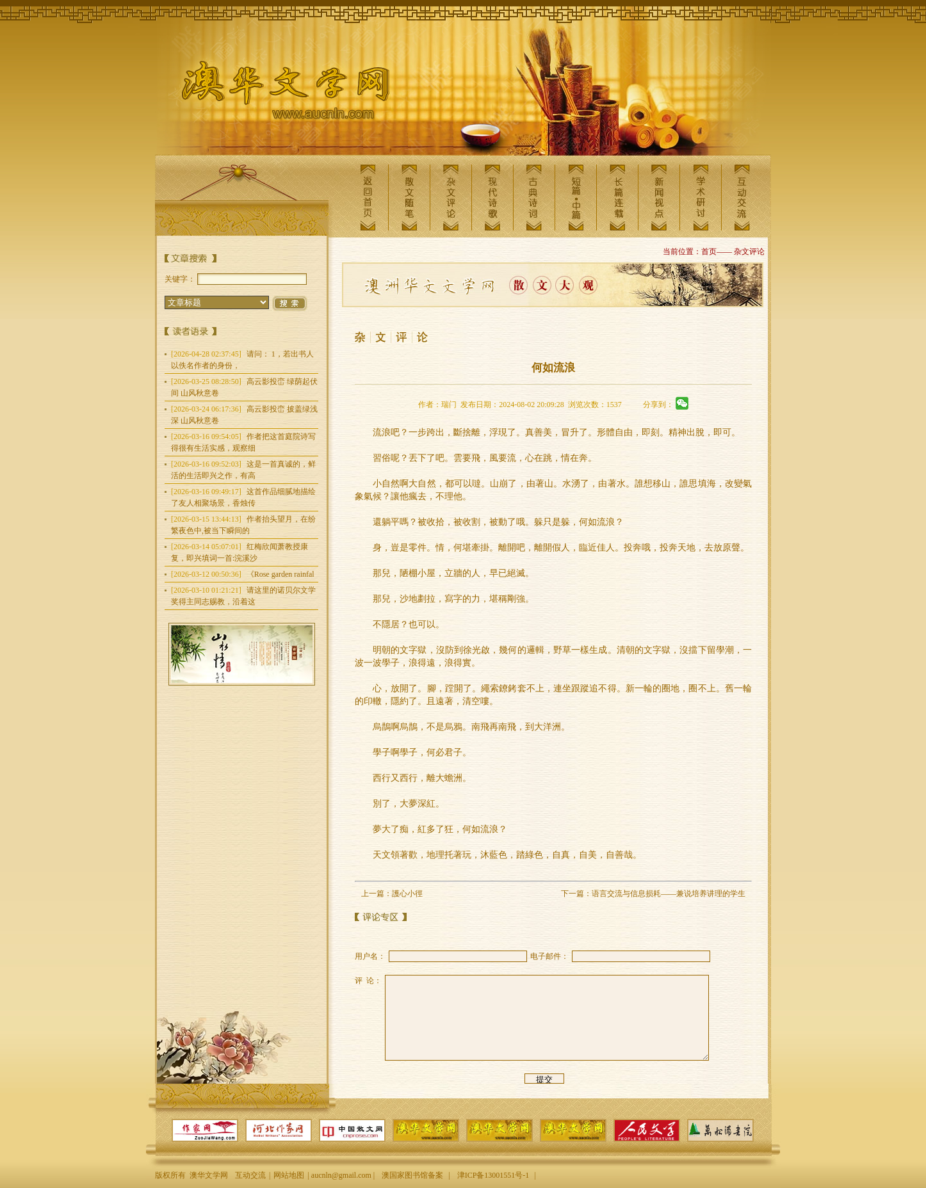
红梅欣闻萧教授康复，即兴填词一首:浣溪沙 (239, 552)
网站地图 (288, 1175)
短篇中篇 (575, 197)
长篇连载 (617, 197)
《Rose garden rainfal (242, 574)
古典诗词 (534, 197)
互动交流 (742, 197)
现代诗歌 (492, 197)
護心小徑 (407, 893)
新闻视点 (659, 197)
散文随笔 (409, 197)
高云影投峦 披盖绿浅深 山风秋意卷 (244, 415)
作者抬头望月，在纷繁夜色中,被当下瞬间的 (243, 525)
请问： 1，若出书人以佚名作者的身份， (242, 359)
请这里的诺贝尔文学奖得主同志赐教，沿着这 (243, 596)
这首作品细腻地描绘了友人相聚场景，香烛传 (243, 497)
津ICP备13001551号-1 (493, 1175)
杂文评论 (451, 197)
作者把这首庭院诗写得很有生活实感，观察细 (243, 442)
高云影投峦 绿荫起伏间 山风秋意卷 (244, 387)
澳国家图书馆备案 (412, 1175)
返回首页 (367, 197)
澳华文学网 (275, 93)
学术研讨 (700, 197)
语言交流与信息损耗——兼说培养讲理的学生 (668, 893)
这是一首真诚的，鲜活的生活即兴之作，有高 (243, 470)
